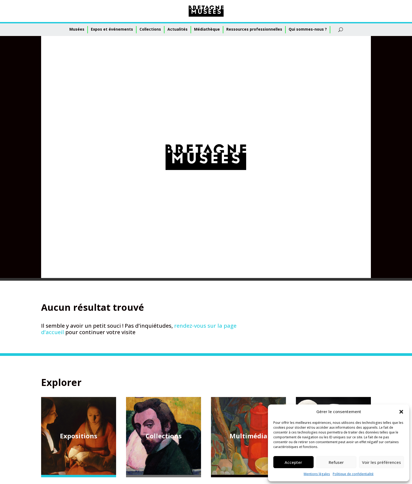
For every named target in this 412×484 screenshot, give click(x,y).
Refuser (336, 462)
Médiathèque (207, 29)
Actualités (177, 29)
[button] (401, 411)
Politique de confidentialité (353, 474)
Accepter (293, 462)
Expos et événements (112, 29)
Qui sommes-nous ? (308, 29)
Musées (76, 29)
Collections (150, 29)
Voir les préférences (381, 462)
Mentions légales (317, 474)
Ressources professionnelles (254, 29)
